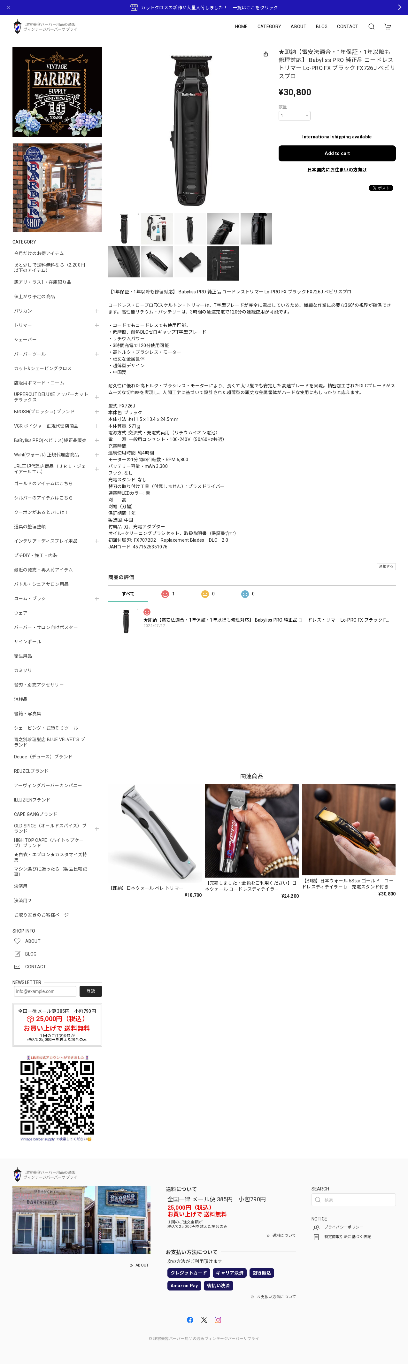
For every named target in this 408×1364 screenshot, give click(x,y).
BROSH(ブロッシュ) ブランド (44, 411)
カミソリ (23, 670)
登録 (91, 991)
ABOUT (298, 26)
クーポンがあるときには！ (41, 512)
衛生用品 (23, 656)
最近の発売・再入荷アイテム (43, 569)
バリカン (23, 311)
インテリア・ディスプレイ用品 (46, 541)
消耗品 (21, 699)
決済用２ (23, 900)
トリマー (23, 325)
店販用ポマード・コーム (39, 382)
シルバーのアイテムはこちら (43, 497)
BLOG (321, 26)
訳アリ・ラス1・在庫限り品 (43, 282)
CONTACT (347, 26)
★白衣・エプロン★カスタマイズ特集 (50, 857)
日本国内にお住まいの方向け (337, 169)
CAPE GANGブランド (36, 814)
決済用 (21, 886)
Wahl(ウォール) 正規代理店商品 (46, 454)
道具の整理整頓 (30, 526)
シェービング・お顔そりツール (46, 728)
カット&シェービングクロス (43, 368)
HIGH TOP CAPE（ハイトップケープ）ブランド (49, 843)
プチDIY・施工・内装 (36, 555)
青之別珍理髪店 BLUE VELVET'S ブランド (49, 742)
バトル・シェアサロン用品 (41, 584)
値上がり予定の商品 (34, 296)
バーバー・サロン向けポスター (46, 627)
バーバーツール (30, 354)
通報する (386, 566)
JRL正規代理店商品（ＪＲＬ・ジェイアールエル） (50, 469)
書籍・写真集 (28, 713)
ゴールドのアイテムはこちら (43, 483)
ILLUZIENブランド (32, 799)
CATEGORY (269, 26)
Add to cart (337, 153)
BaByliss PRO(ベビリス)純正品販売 (50, 440)
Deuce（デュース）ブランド (43, 756)
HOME (241, 26)
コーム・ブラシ (30, 598)
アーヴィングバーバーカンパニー (48, 785)
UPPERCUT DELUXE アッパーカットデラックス (51, 397)
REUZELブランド (31, 771)
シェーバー (25, 339)
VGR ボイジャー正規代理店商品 (46, 426)
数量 (283, 107)
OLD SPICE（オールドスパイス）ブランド (50, 828)
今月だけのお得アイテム (39, 253)
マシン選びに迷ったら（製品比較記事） (50, 871)
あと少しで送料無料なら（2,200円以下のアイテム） (49, 267)
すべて (128, 593)
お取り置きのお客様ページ (41, 915)
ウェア (21, 613)
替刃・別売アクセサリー (39, 684)
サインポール (28, 641)
